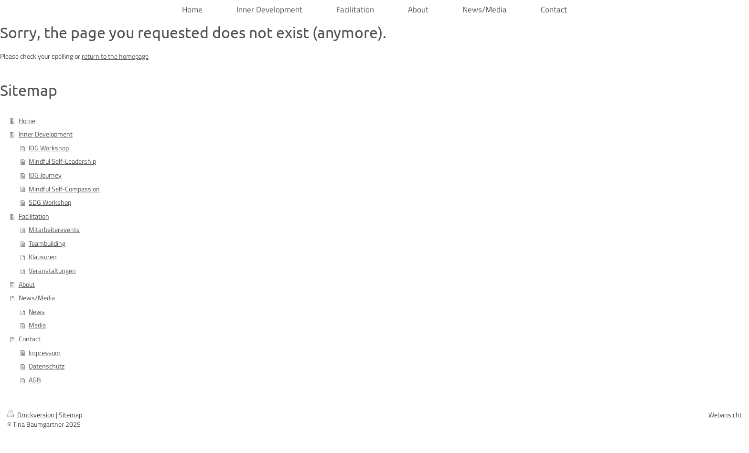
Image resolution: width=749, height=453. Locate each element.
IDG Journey (45, 175)
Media (37, 325)
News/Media (37, 298)
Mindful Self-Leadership (62, 161)
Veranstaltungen (52, 270)
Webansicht (725, 415)
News (37, 311)
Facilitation (34, 216)
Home (27, 121)
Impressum (45, 353)
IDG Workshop (49, 148)
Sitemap (70, 415)
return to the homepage (115, 56)
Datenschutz (46, 366)
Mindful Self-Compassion (64, 189)
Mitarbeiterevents (54, 229)
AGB (35, 380)
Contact (30, 339)
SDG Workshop (50, 202)
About (27, 284)
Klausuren (43, 257)
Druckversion (31, 415)
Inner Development (46, 134)
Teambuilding (47, 243)
